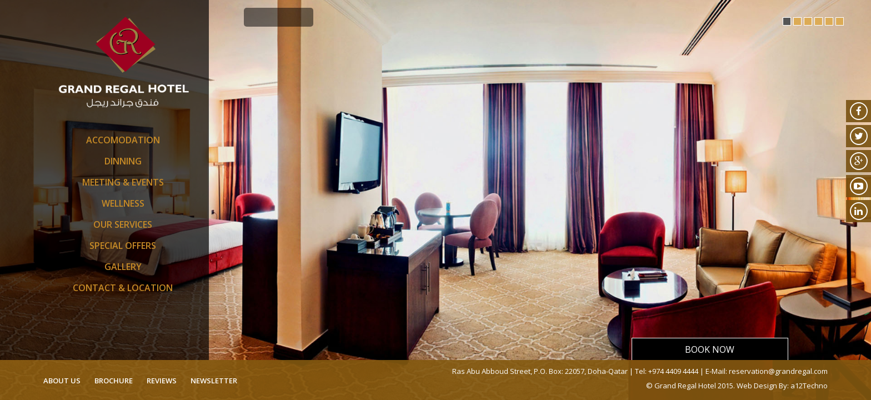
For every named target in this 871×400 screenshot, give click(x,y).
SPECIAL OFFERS (122, 245)
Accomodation (123, 140)
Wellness (123, 203)
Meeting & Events (123, 182)
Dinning (123, 161)
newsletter (214, 381)
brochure (113, 381)
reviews (162, 381)
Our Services (122, 224)
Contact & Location (123, 288)
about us (62, 381)
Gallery (123, 267)
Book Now (709, 349)
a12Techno (809, 386)
